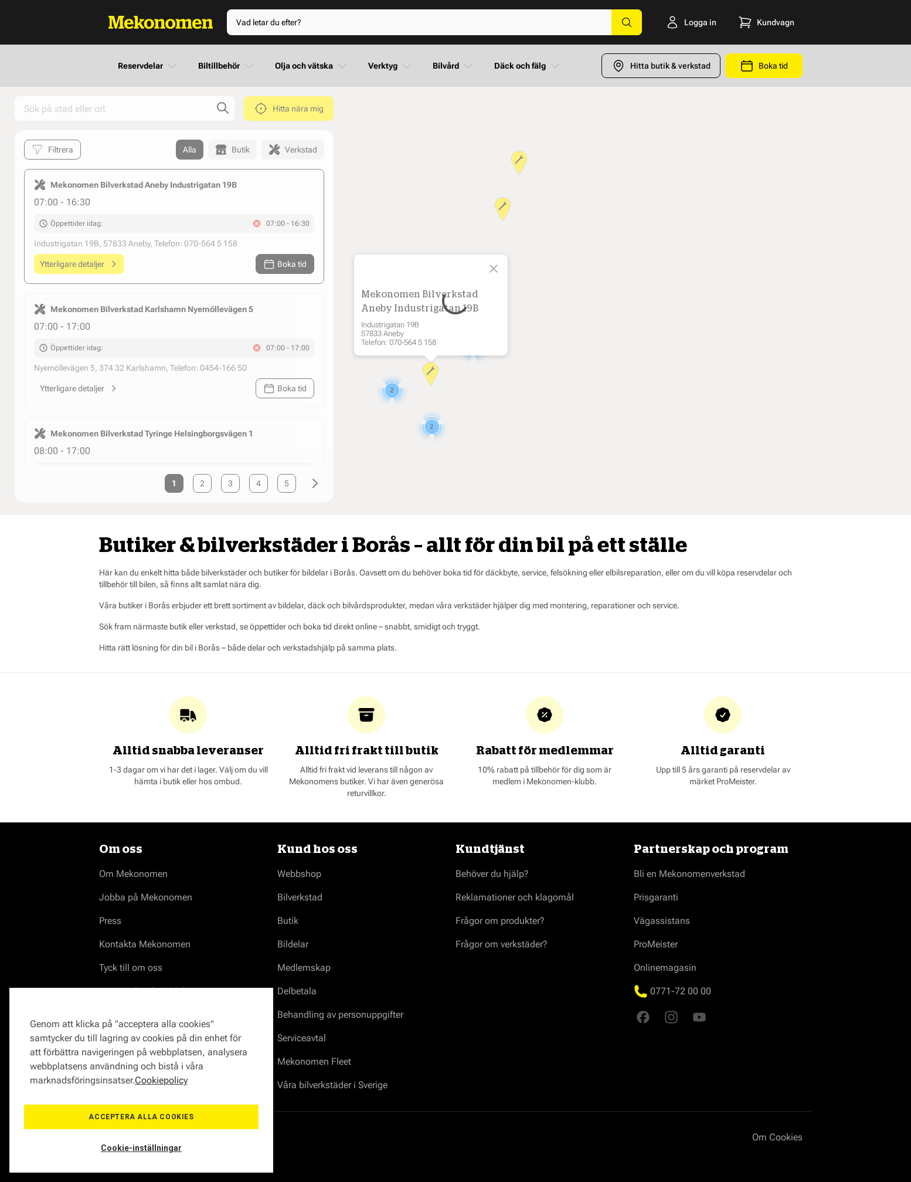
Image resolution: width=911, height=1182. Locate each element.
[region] (141, 1080)
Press (110, 920)
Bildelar (292, 944)
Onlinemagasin (665, 967)
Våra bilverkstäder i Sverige (332, 1084)
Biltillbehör (227, 66)
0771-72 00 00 (680, 991)
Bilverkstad (299, 897)
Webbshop (299, 873)
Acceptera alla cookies (141, 1117)
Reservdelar (148, 66)
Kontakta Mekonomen (145, 944)
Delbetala (297, 991)
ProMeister (656, 944)
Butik (287, 920)
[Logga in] (688, 22)
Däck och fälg (528, 66)
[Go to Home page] (160, 22)
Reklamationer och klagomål (515, 897)
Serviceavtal (301, 1038)
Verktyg (391, 66)
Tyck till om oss (130, 967)
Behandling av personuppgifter (340, 1014)
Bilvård (454, 66)
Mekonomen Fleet (314, 1061)
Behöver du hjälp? (492, 873)
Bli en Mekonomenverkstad (689, 873)
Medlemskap (304, 967)
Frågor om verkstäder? (502, 944)
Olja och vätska (312, 66)
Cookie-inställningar (141, 1148)
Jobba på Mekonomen (145, 897)
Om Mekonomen (133, 873)
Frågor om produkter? (500, 920)
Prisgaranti (656, 897)
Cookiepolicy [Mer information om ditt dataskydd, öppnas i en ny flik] (161, 1080)
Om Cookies (777, 1137)
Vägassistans (662, 920)
